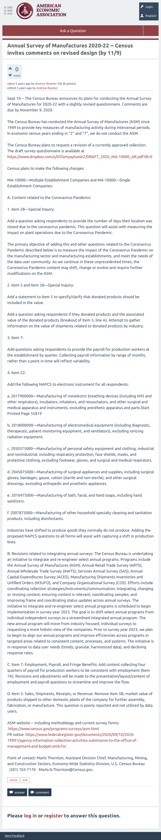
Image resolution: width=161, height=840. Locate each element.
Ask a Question (73, 30)
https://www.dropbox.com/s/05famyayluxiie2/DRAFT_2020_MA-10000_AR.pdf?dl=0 (79, 156)
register (53, 815)
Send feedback (14, 835)
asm (25, 779)
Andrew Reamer (46, 83)
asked (11, 83)
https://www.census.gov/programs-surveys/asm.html (53, 728)
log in (30, 815)
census (13, 779)
